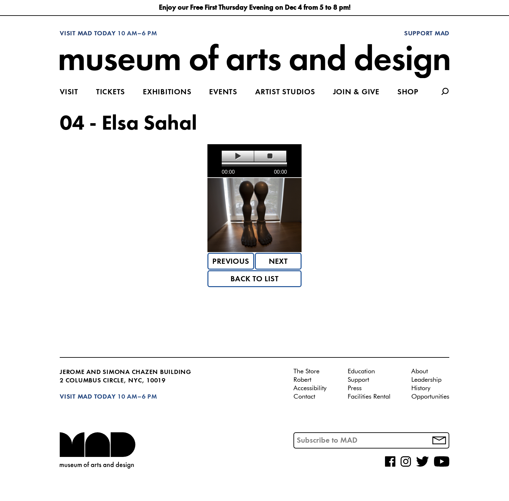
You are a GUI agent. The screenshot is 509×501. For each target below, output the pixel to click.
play (238, 156)
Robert (302, 380)
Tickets (110, 92)
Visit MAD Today (88, 33)
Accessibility (310, 388)
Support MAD (426, 33)
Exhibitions (167, 92)
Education (361, 371)
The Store (306, 371)
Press (355, 388)
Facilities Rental (369, 396)
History (420, 388)
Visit (69, 92)
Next (278, 262)
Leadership (426, 380)
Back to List (254, 279)
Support (358, 380)
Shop (407, 92)
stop (270, 156)
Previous (230, 262)
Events (223, 92)
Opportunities (430, 396)
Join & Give (356, 92)
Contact (304, 396)
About (419, 371)
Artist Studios (285, 92)
